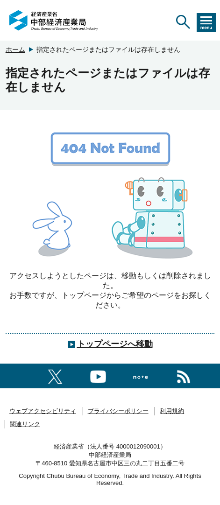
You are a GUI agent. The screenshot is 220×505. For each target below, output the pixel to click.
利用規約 (172, 410)
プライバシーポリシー (118, 410)
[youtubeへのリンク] (98, 375)
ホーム (15, 49)
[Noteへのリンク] (140, 375)
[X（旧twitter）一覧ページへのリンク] (55, 375)
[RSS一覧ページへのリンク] (183, 375)
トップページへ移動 (115, 344)
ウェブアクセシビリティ (42, 410)
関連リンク (25, 424)
